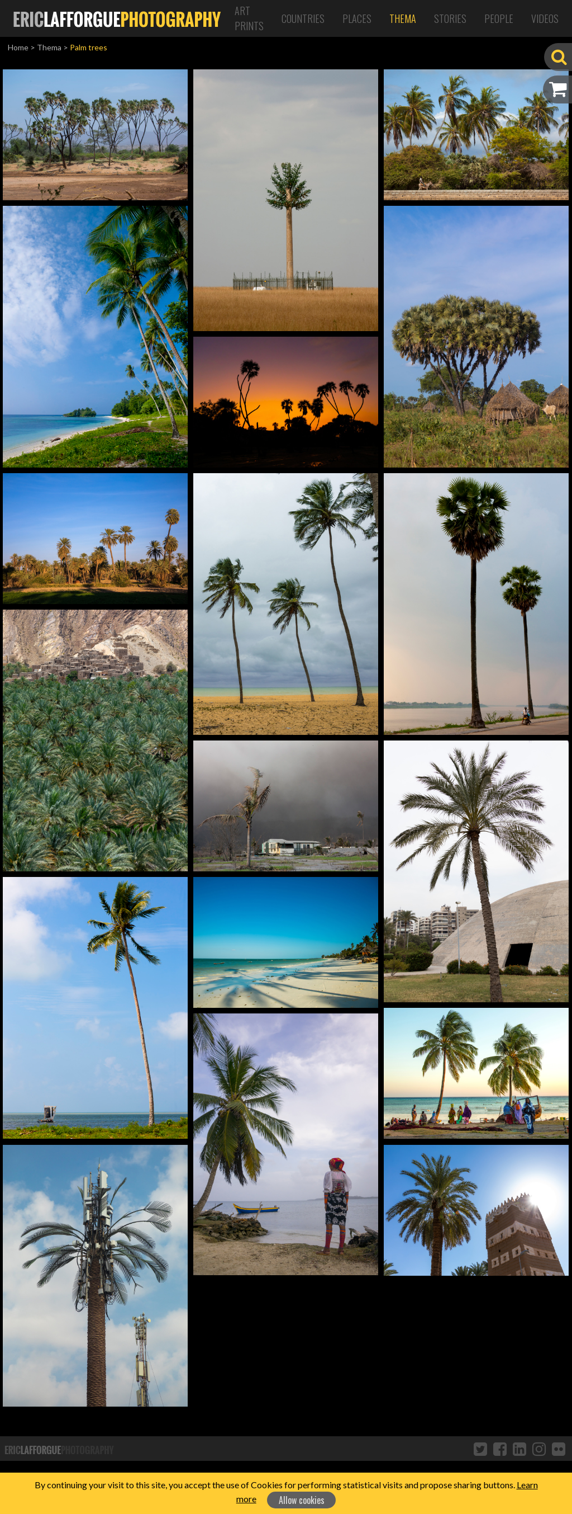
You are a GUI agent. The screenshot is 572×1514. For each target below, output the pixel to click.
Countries (303, 18)
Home (18, 47)
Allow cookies (302, 1500)
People (498, 18)
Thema (402, 18)
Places (356, 18)
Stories (450, 18)
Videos (545, 18)
